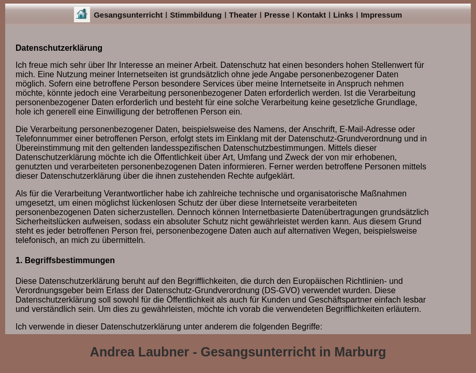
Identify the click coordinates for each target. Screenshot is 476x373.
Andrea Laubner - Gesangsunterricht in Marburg (238, 352)
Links (343, 14)
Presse (277, 14)
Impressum (381, 14)
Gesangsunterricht (128, 14)
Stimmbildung (196, 14)
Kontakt (311, 14)
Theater (243, 14)
